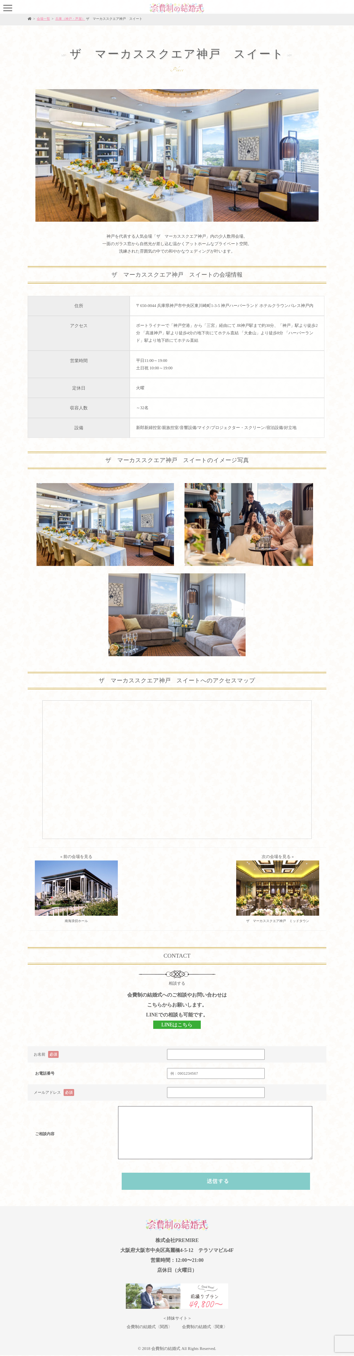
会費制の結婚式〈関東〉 (205, 1327)
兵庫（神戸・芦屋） (70, 19)
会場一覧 (43, 19)
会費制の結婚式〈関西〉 (149, 1327)
